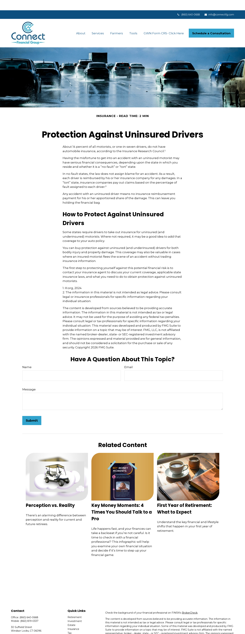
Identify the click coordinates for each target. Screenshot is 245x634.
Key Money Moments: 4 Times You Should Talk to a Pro (121, 502)
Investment (75, 610)
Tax (69, 622)
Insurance (73, 618)
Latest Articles (76, 630)
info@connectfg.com (219, 4)
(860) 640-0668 (188, 4)
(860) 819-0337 (29, 610)
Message (29, 379)
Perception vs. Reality (50, 495)
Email (128, 357)
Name (27, 357)
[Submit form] (31, 410)
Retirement (75, 606)
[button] (81, 23)
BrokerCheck (190, 602)
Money (72, 626)
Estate (71, 614)
